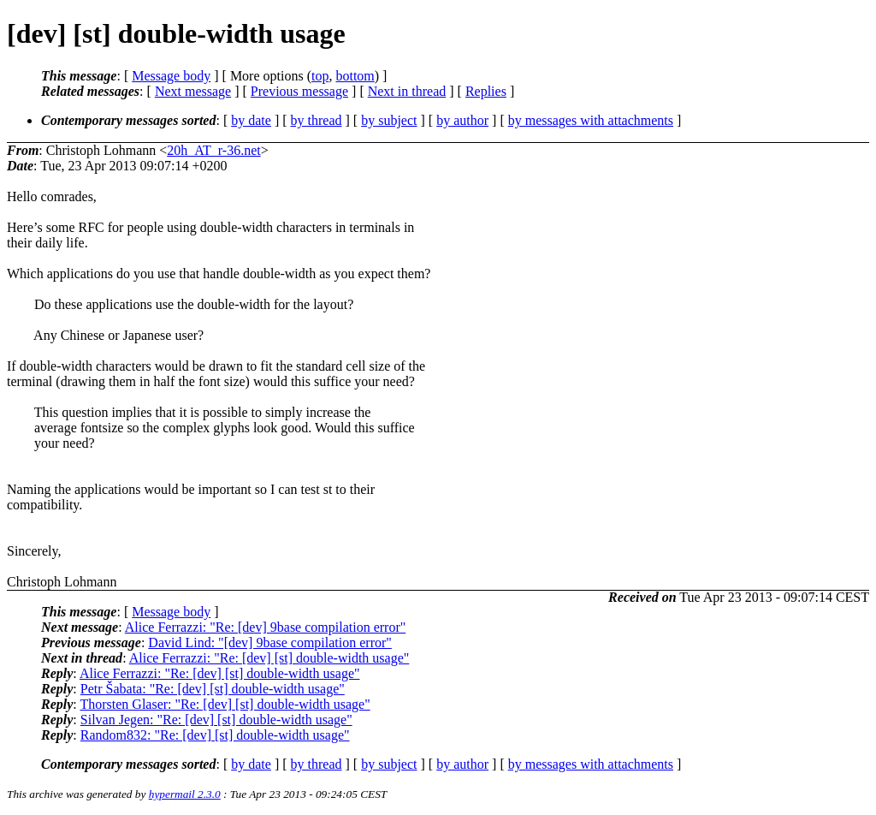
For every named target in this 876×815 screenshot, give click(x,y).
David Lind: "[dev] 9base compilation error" (270, 642)
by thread (316, 120)
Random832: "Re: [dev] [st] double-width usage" (215, 735)
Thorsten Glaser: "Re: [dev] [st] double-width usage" (225, 704)
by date (251, 120)
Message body (171, 75)
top (319, 75)
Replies (485, 91)
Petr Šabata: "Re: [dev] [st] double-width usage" (212, 688)
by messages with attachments (590, 120)
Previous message (299, 91)
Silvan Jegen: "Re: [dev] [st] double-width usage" (216, 719)
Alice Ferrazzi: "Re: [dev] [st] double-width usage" (269, 658)
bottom (354, 75)
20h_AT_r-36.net (213, 150)
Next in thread (407, 91)
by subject (389, 120)
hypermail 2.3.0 (185, 794)
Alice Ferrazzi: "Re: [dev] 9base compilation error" (265, 627)
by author (462, 120)
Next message (193, 91)
